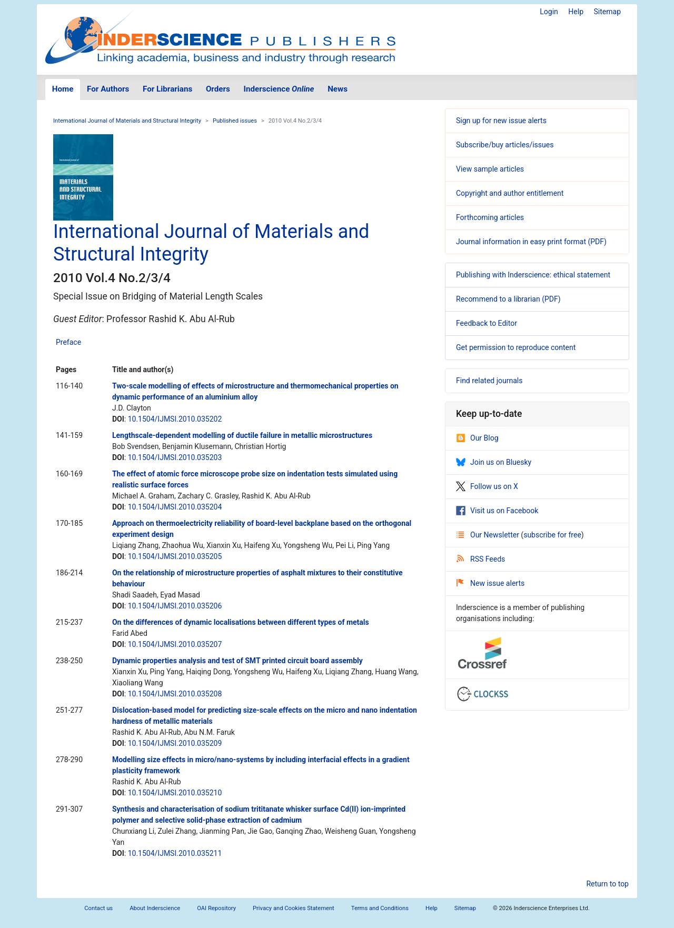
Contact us (98, 908)
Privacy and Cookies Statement (293, 908)
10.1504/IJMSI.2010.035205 (175, 556)
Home (63, 89)
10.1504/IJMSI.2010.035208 (175, 694)
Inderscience (279, 89)
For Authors (108, 89)
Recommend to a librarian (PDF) (508, 299)
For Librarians (167, 89)
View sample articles (490, 169)
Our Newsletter (489, 535)
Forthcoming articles (490, 217)
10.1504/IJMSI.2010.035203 (175, 457)
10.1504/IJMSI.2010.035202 (175, 419)
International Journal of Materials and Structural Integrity (127, 120)
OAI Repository (216, 908)
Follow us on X (487, 486)
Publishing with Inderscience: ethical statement (533, 275)
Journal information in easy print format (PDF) (531, 241)
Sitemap (607, 11)
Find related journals (489, 380)
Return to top (607, 884)
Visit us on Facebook (497, 510)
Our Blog (477, 438)
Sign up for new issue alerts (501, 120)
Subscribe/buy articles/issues (504, 145)
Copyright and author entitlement (509, 193)
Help (575, 11)
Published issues (235, 120)
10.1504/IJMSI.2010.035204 (175, 507)
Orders (218, 89)
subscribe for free (552, 535)
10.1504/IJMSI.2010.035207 (175, 644)
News (338, 89)
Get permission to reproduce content (516, 347)
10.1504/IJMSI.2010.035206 (175, 606)
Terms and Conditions (380, 908)
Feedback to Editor (486, 323)
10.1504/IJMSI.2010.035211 (175, 853)
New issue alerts (490, 583)
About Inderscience (155, 908)
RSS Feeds (481, 559)
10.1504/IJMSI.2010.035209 (175, 743)
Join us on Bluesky (493, 462)
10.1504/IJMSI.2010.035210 (175, 793)
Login (549, 11)
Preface (68, 342)
